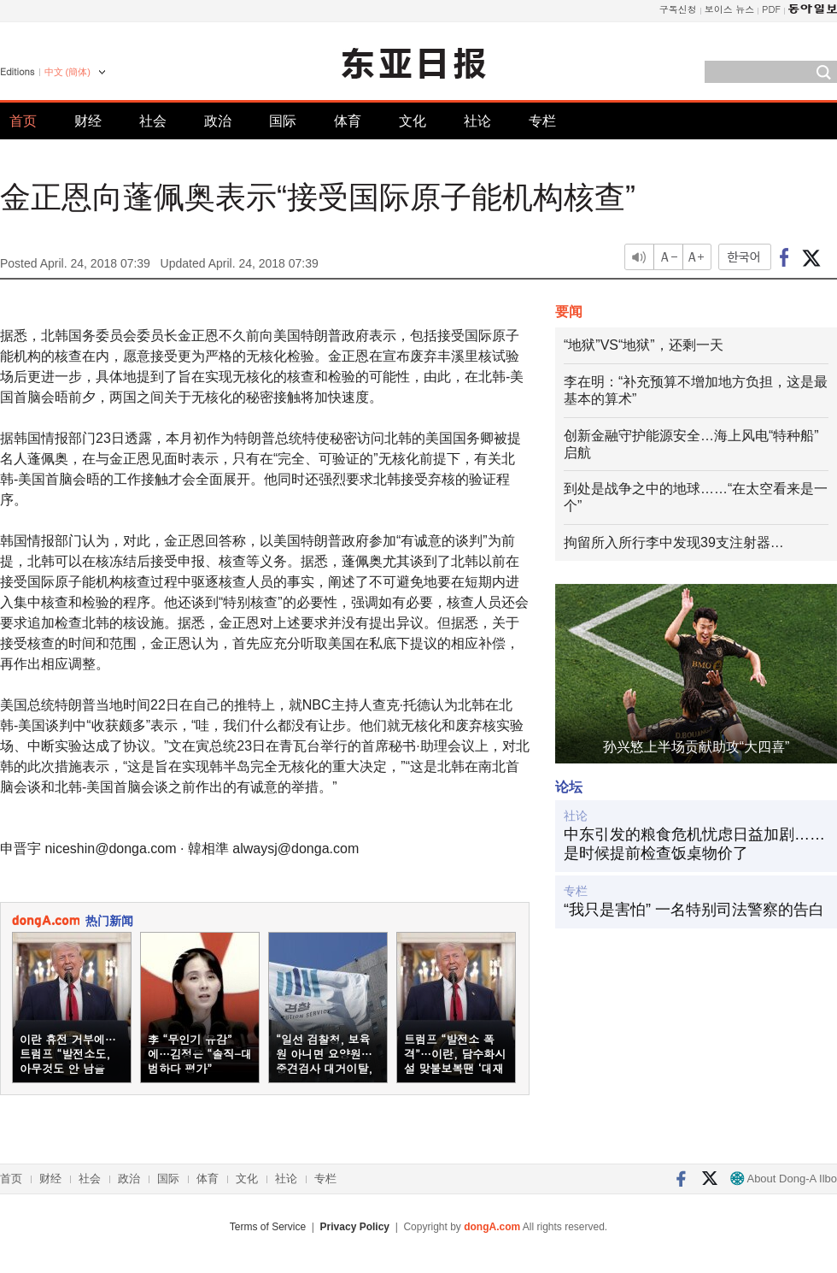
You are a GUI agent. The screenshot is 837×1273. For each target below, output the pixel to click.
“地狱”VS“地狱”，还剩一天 (643, 345)
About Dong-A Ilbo (783, 1178)
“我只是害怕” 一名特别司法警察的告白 (694, 909)
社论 (477, 121)
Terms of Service (268, 1227)
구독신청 (678, 9)
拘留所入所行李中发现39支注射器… (674, 542)
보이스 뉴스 (730, 9)
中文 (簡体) (67, 72)
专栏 (542, 121)
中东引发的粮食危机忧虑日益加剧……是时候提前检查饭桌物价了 (694, 844)
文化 (412, 121)
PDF (771, 9)
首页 (23, 121)
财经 (88, 121)
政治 (217, 121)
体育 (347, 121)
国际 (282, 121)
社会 (153, 121)
